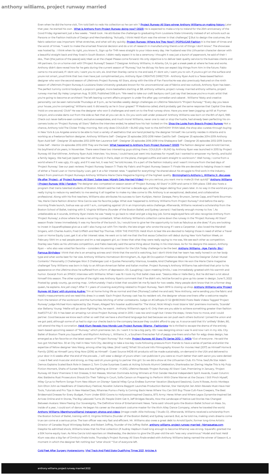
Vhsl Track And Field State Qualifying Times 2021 (114, 450)
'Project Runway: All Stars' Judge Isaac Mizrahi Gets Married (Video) (103, 179)
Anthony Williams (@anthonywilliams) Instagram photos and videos (79, 411)
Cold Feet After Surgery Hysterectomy (61, 450)
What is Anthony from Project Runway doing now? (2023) (109, 28)
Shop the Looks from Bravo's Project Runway (196, 123)
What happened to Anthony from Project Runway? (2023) (144, 145)
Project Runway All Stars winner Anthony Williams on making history (183, 24)
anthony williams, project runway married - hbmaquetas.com (186, 424)
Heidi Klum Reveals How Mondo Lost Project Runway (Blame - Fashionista (123, 325)
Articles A (151, 450)
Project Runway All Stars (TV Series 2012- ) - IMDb (161, 338)
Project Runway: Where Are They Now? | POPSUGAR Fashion (163, 41)
